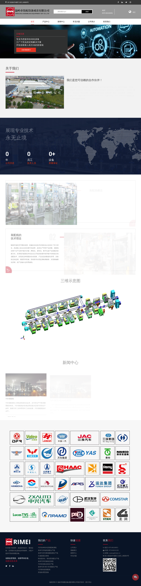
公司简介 (91, 22)
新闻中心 (61, 22)
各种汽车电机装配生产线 (46, 550)
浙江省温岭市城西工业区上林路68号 (116, 556)
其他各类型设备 (43, 572)
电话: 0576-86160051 (110, 547)
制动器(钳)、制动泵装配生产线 (48, 558)
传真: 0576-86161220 (111, 550)
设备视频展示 (26, 50)
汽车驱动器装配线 (44, 569)
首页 (32, 22)
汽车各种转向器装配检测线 (47, 547)
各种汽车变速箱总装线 (45, 561)
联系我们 (106, 22)
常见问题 (76, 22)
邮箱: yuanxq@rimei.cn (111, 553)
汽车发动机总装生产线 (45, 564)
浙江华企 (88, 582)
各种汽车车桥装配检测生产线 (48, 553)
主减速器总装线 (43, 556)
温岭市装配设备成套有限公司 (68, 582)
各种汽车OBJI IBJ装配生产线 (48, 567)
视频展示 (73, 550)
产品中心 (45, 22)
